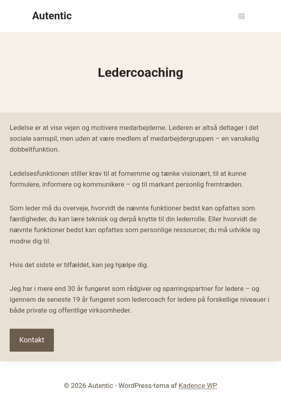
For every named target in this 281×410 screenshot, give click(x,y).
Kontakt (31, 340)
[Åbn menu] (241, 16)
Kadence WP (197, 385)
